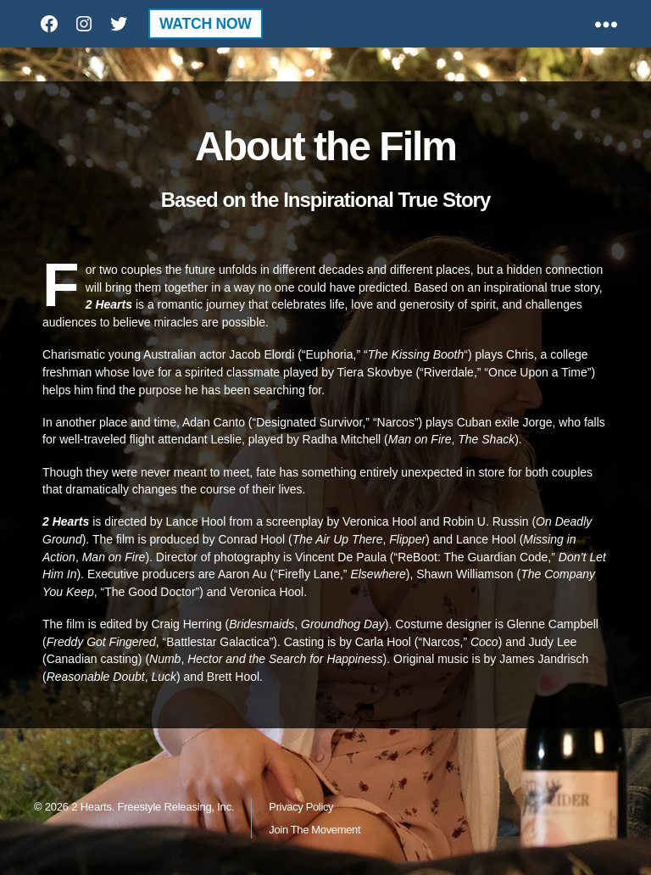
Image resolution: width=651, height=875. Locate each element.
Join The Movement (314, 829)
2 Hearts (91, 806)
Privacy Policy (301, 806)
